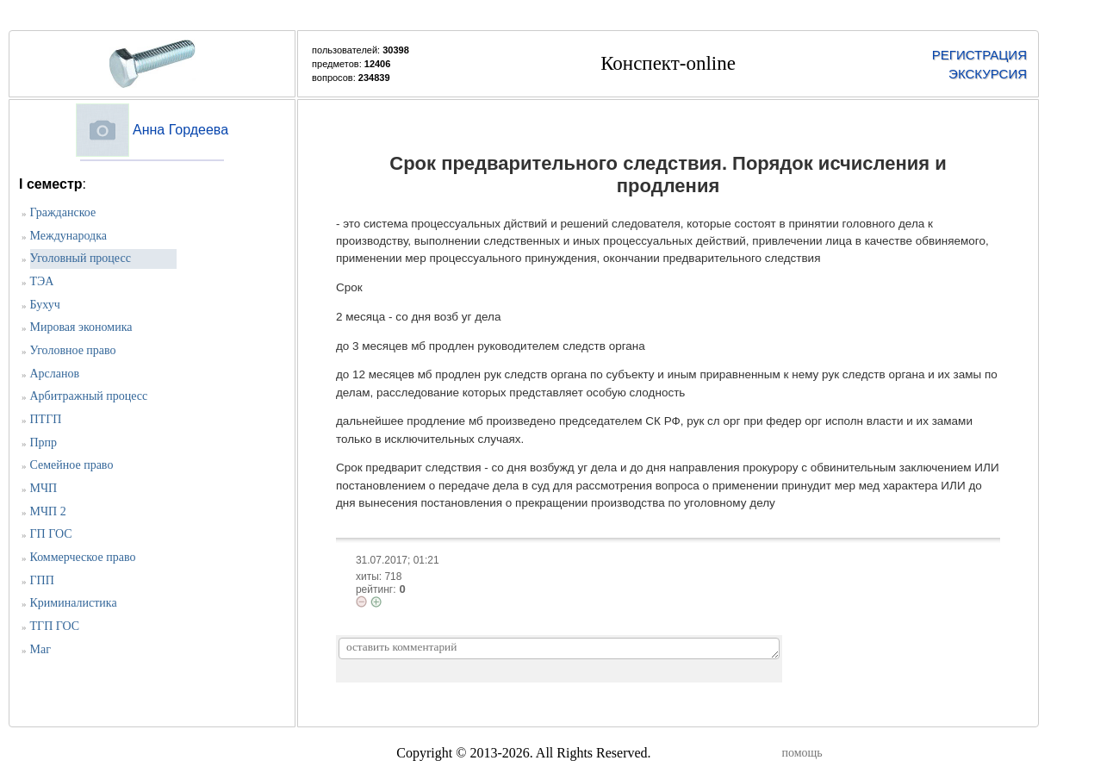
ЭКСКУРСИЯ (987, 73)
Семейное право (72, 464)
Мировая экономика (81, 327)
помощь (802, 752)
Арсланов (55, 373)
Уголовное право (73, 350)
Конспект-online (668, 63)
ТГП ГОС (55, 626)
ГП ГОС (51, 533)
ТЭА (42, 281)
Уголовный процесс (80, 258)
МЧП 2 (48, 511)
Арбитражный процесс (89, 396)
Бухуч (45, 304)
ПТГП (46, 419)
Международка (69, 235)
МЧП (44, 488)
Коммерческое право (83, 557)
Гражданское (63, 212)
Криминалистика (73, 602)
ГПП (42, 580)
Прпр (44, 442)
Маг (40, 649)
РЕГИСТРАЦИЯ (979, 54)
